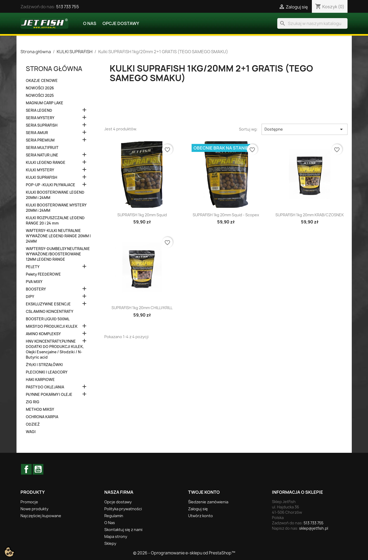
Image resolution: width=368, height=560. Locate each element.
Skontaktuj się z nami (123, 529)
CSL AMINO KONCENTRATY (49, 311)
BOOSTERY (36, 289)
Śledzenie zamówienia (208, 501)
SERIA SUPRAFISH (41, 125)
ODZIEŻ (33, 424)
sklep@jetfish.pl (313, 528)
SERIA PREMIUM (40, 140)
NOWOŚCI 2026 (40, 88)
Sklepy (110, 543)
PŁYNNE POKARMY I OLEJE (49, 394)
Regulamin (113, 515)
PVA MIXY (34, 281)
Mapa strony (115, 536)
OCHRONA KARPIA (42, 416)
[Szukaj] (312, 23)
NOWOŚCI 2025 (40, 95)
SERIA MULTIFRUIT (42, 147)
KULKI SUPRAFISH (41, 177)
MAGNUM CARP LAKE (44, 103)
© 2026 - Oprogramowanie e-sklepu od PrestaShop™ (184, 553)
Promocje (29, 501)
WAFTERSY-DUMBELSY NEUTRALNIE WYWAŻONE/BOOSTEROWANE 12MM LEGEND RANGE (58, 254)
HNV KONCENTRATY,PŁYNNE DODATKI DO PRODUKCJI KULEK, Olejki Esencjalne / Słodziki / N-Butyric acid (55, 349)
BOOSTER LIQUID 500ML (47, 319)
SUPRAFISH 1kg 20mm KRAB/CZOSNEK (309, 214)
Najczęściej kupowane (40, 515)
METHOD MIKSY (40, 409)
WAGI (31, 431)
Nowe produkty (34, 508)
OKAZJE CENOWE (42, 80)
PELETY (32, 266)
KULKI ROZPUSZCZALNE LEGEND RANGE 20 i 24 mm (55, 220)
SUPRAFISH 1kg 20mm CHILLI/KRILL (141, 307)
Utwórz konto (200, 515)
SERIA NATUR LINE (42, 155)
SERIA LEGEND (39, 110)
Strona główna (54, 68)
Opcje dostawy (120, 23)
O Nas (89, 23)
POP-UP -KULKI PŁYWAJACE (50, 184)
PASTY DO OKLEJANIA (45, 387)
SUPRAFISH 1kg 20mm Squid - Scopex (226, 214)
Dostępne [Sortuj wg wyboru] (304, 129)
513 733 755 (67, 7)
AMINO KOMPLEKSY (43, 333)
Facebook (26, 469)
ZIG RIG (32, 402)
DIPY (30, 296)
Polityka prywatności (123, 508)
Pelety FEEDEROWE (43, 274)
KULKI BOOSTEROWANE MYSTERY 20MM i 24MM (56, 208)
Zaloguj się (198, 508)
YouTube (38, 469)
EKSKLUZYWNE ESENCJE (48, 304)
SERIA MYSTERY (40, 117)
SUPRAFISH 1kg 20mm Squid (142, 214)
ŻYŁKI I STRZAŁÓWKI (44, 364)
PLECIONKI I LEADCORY (46, 372)
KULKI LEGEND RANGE (45, 162)
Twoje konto (204, 492)
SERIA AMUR (37, 132)
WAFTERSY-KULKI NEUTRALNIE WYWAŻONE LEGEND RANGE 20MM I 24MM (58, 236)
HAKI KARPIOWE (40, 379)
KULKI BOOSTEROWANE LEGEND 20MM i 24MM (55, 195)
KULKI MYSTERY (40, 170)
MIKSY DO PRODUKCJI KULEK (51, 326)
